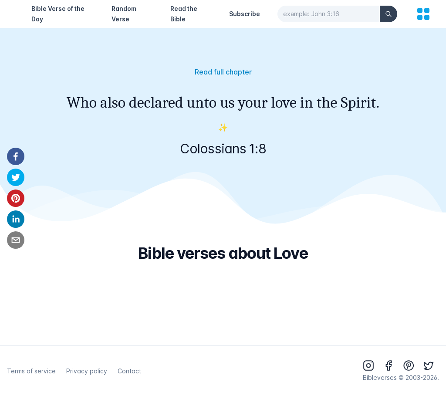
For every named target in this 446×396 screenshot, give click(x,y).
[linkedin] (15, 219)
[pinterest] (15, 198)
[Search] (388, 14)
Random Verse (124, 14)
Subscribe (244, 13)
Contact (129, 371)
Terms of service (31, 371)
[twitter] (15, 177)
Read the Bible (183, 14)
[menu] (423, 14)
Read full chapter (223, 72)
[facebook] (15, 156)
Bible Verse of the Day (57, 14)
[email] (15, 240)
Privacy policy (86, 371)
